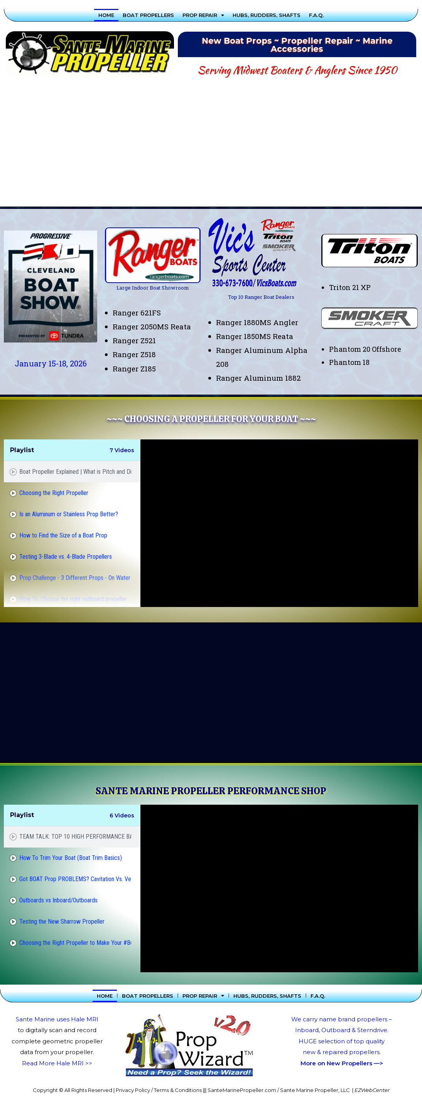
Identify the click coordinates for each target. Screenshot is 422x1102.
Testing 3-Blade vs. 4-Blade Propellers (65, 556)
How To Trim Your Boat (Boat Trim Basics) (70, 857)
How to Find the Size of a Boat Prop (63, 535)
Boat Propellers (148, 15)
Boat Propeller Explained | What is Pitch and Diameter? (75, 471)
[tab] (72, 471)
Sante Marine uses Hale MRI (57, 1019)
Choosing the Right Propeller (53, 493)
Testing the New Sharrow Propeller (62, 921)
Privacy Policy (133, 1090)
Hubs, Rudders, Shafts (266, 15)
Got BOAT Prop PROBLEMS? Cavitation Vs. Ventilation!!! (75, 879)
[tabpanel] (279, 523)
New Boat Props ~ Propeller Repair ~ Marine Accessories (297, 45)
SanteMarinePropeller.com (242, 1090)
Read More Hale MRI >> (57, 1063)
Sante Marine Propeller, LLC (315, 1090)
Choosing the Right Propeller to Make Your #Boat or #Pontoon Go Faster (75, 942)
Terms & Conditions (178, 1090)
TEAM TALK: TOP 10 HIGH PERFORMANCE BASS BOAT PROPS (75, 836)
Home (106, 15)
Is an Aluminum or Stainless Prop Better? (68, 514)
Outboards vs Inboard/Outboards (58, 900)
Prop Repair (203, 15)
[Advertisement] (211, 144)
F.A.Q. (316, 15)
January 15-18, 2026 (51, 363)
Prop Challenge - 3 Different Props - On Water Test (75, 578)
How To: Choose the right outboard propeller (73, 599)
